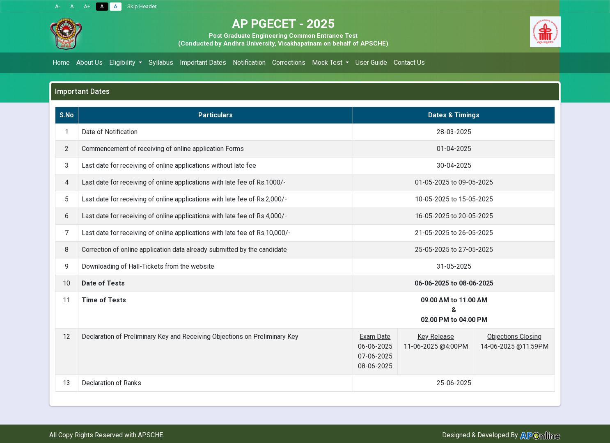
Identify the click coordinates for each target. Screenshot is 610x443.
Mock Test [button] (328, 62)
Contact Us (409, 62)
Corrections (288, 62)
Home (61, 62)
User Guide (371, 62)
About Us (89, 62)
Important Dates (203, 62)
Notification (249, 62)
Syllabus (161, 62)
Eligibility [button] (123, 62)
